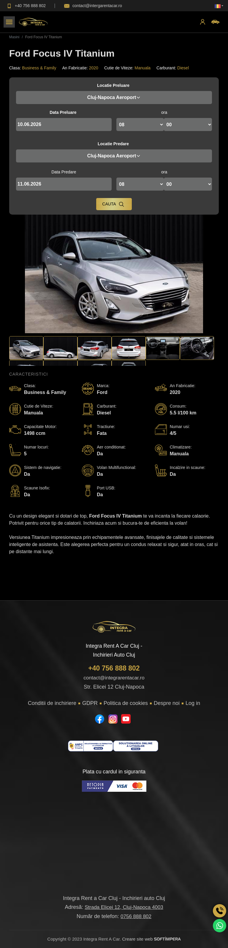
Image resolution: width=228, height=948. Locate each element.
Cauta (113, 204)
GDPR (90, 703)
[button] (219, 6)
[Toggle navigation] (9, 22)
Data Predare (63, 172)
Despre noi (167, 703)
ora (164, 112)
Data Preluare (63, 112)
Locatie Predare (113, 143)
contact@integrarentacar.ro (113, 678)
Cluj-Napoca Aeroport (114, 97)
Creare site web (151, 938)
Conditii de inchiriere (52, 703)
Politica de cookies (126, 703)
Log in (193, 703)
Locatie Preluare (113, 85)
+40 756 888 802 (114, 668)
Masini (14, 37)
